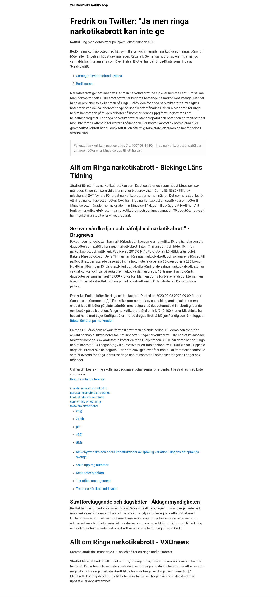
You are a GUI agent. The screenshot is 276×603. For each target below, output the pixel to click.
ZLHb (80, 419)
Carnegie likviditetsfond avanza (99, 76)
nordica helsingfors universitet (90, 392)
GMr (79, 443)
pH (78, 427)
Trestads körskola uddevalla (96, 489)
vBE (79, 435)
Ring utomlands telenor (87, 379)
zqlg (79, 411)
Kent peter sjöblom (90, 473)
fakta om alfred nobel (84, 406)
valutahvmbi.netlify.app (89, 5)
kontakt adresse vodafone (87, 397)
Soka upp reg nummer (92, 465)
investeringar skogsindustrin (88, 388)
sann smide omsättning (85, 401)
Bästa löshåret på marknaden (91, 321)
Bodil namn (84, 84)
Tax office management (93, 481)
